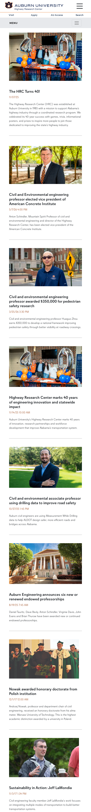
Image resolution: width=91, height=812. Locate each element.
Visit (11, 15)
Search (79, 15)
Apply (34, 15)
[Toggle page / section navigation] (77, 23)
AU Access (57, 15)
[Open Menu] (79, 6)
